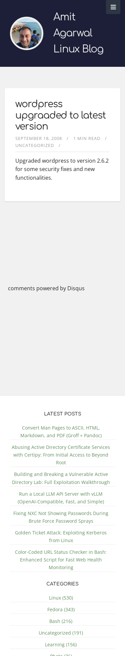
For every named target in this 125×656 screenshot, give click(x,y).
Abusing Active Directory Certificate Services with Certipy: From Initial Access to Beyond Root (61, 455)
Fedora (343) (61, 609)
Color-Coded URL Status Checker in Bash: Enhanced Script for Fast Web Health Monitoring (61, 559)
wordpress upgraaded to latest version (60, 115)
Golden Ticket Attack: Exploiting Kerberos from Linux (61, 536)
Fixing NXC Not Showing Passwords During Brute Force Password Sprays (60, 517)
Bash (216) (60, 621)
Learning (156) (61, 644)
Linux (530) (61, 598)
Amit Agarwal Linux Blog (78, 33)
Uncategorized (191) (61, 633)
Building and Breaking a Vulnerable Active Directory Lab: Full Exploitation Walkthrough (61, 478)
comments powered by (46, 288)
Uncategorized (34, 145)
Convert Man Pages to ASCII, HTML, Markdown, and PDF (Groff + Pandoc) (61, 432)
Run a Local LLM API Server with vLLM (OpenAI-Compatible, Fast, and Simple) (61, 498)
